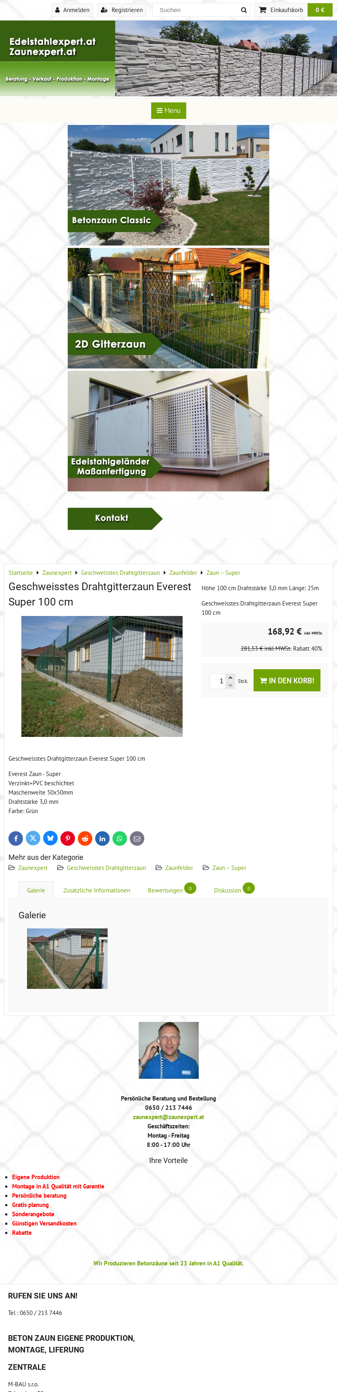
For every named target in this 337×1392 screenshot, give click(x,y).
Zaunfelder (179, 867)
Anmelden (72, 10)
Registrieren (122, 10)
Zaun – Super (229, 867)
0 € (320, 10)
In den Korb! (287, 680)
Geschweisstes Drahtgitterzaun (106, 867)
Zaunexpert (33, 867)
